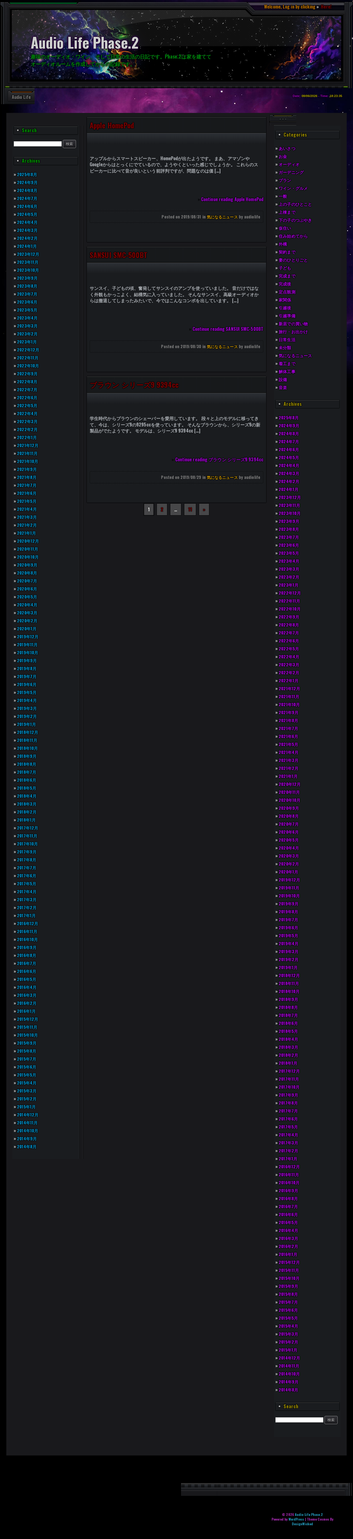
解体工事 (287, 371)
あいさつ (287, 148)
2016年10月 (28, 939)
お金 (283, 156)
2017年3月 (27, 899)
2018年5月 (27, 787)
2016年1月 (27, 1011)
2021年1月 (27, 532)
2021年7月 (27, 485)
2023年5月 (27, 309)
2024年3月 (28, 230)
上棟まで (287, 212)
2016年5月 (27, 979)
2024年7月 (27, 198)
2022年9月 (27, 373)
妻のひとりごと (294, 259)
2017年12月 (28, 827)
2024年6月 (28, 206)
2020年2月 (27, 620)
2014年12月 (28, 1114)
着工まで (287, 363)
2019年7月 (27, 676)
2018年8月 (27, 764)
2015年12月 (28, 1019)
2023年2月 (27, 333)
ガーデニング (292, 172)
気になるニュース (222, 217)
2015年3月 (27, 1090)
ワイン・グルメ (294, 188)
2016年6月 (27, 971)
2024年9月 (28, 182)
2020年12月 (28, 540)
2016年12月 (28, 923)
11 (190, 509)
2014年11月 (28, 1122)
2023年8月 (27, 285)
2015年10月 (28, 1034)
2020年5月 (27, 596)
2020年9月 (27, 564)
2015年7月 (27, 1058)
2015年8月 (27, 1050)
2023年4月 (28, 317)
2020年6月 (27, 588)
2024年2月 (28, 238)
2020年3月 (27, 612)
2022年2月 (27, 429)
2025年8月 (27, 174)
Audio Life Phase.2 (309, 1514)
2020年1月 (27, 628)
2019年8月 (27, 668)
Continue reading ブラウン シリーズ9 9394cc (219, 459)
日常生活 (287, 339)
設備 (283, 379)
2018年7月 (27, 772)
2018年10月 (28, 748)
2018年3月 (27, 803)
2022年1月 (27, 437)
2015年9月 (27, 1042)
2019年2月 (27, 716)
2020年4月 (28, 604)
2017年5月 (27, 883)
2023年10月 (28, 270)
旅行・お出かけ (294, 331)
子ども (285, 267)
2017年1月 (27, 915)
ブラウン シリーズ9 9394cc (134, 384)
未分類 (285, 347)
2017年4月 (27, 891)
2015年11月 (28, 1027)
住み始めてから (294, 235)
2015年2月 (27, 1098)
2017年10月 (28, 843)
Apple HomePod (112, 125)
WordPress (296, 1519)
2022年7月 (27, 389)
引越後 (285, 307)
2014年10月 (28, 1130)
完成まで (287, 275)
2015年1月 (27, 1106)
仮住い (285, 227)
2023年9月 (27, 277)
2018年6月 (27, 780)
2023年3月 (27, 325)
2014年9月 (27, 1138)
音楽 (283, 387)
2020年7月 (27, 580)
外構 (283, 243)
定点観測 (287, 291)
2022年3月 (27, 421)
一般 (283, 196)
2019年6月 (27, 684)
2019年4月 (27, 700)
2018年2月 (27, 811)
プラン (285, 180)
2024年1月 (27, 246)
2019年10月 (28, 652)
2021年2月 (27, 525)
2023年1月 (27, 341)
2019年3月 (27, 708)
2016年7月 (27, 963)
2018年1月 (27, 819)
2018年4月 (27, 795)
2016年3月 (27, 995)
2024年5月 (28, 214)
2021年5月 (27, 501)
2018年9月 (27, 756)
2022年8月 (27, 381)
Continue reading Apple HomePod (232, 199)
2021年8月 (27, 477)
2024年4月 (28, 222)
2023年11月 (28, 262)
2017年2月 (27, 907)
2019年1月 (27, 724)
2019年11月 (28, 644)
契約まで (287, 251)
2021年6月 (27, 493)
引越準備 (287, 315)
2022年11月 (28, 357)
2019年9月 (27, 660)
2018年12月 (28, 732)
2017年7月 (27, 867)
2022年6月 (27, 397)
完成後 (285, 283)
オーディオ (290, 164)
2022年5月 (27, 405)
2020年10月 (28, 556)
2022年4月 (28, 413)
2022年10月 (28, 365)
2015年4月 (27, 1082)
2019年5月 (27, 692)
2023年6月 (27, 301)
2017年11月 (28, 835)
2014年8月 (27, 1146)
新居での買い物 (294, 323)
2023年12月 (28, 254)
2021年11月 (28, 453)
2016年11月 (28, 931)
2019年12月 (28, 636)
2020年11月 (28, 548)
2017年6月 (27, 875)
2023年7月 (27, 293)
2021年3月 (27, 517)
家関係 (285, 299)
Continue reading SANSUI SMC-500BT (228, 329)
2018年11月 (28, 740)
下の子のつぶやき (296, 220)
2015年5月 (27, 1074)
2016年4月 (27, 987)
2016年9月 (27, 947)
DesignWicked (302, 1523)
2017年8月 (27, 859)
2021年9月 (27, 469)
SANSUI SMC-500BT (118, 254)
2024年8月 (28, 190)
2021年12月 (28, 445)
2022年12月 (28, 349)
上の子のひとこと (296, 204)
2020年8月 (27, 572)
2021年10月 (28, 461)
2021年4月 (27, 509)
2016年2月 (27, 1003)
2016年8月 (27, 955)
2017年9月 (27, 851)
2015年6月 (27, 1066)
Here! (325, 6)
